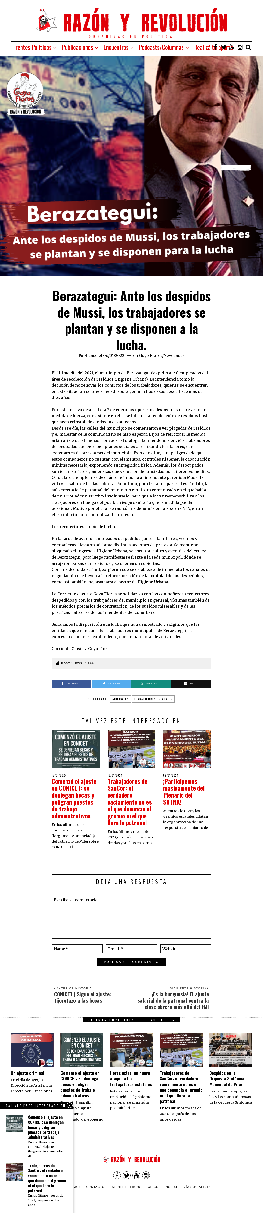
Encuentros (116, 47)
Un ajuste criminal (27, 1073)
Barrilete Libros (126, 1186)
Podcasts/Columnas (161, 47)
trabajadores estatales (153, 699)
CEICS (153, 1186)
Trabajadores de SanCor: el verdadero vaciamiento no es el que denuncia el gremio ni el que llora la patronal (131, 801)
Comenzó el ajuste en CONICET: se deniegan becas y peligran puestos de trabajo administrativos (75, 798)
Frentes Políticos (32, 47)
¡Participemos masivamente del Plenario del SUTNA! (185, 791)
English (171, 1186)
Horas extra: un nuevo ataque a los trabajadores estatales (131, 1078)
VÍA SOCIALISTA (197, 1186)
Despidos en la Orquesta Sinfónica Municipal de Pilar (226, 1078)
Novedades (174, 355)
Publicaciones (77, 47)
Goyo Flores (150, 355)
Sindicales (120, 699)
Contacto (95, 1186)
